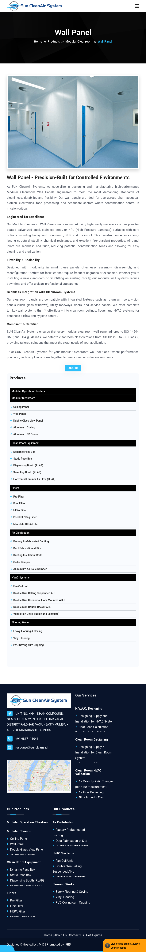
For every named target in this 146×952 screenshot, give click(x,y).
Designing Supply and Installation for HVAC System (94, 718)
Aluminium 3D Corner (24, 434)
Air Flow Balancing (89, 792)
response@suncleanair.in (28, 747)
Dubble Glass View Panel (26, 420)
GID (68, 944)
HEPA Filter (18, 510)
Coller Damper (20, 562)
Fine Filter (17, 503)
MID (41, 944)
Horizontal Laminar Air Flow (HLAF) (33, 479)
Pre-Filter (17, 496)
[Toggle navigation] (137, 6)
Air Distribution (20, 532)
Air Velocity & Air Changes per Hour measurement (94, 784)
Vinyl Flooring (20, 638)
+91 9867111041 (22, 738)
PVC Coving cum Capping (27, 645)
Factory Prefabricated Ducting (29, 541)
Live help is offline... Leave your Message (125, 946)
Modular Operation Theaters (28, 391)
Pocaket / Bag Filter (23, 517)
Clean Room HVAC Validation (88, 772)
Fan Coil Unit (19, 586)
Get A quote (94, 935)
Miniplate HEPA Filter (24, 524)
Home (38, 41)
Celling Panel (19, 406)
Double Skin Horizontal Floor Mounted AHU (37, 600)
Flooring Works (20, 622)
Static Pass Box (21, 458)
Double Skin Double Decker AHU (31, 607)
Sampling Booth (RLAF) (25, 472)
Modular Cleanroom (78, 41)
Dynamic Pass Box (22, 451)
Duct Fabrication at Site (25, 548)
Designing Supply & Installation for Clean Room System (93, 752)
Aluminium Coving (22, 427)
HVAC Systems (20, 577)
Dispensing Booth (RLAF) (26, 465)
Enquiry (73, 368)
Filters (15, 487)
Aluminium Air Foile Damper (28, 569)
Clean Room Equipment (25, 443)
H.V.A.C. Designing (88, 708)
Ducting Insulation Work (26, 555)
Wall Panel (18, 413)
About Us (60, 935)
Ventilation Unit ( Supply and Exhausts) (34, 613)
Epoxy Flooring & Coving (26, 631)
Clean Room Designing (91, 739)
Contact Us (76, 935)
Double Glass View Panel (25, 849)
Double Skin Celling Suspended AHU (33, 593)
